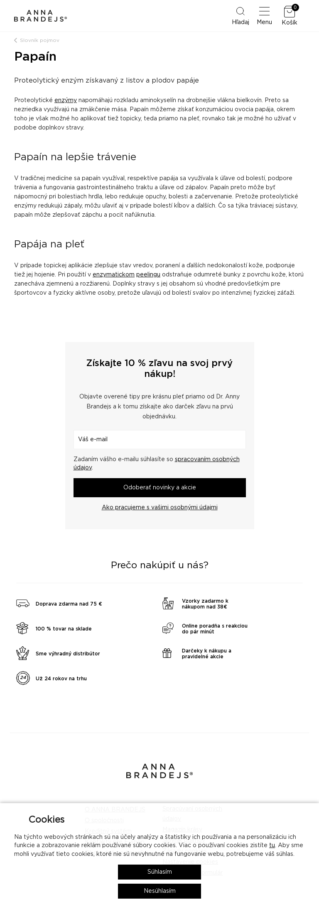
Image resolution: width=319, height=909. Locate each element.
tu (272, 845)
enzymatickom (114, 275)
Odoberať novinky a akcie (159, 488)
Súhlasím (159, 872)
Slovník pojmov (39, 40)
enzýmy (65, 100)
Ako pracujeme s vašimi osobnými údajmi (160, 508)
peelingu (148, 275)
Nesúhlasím (160, 891)
